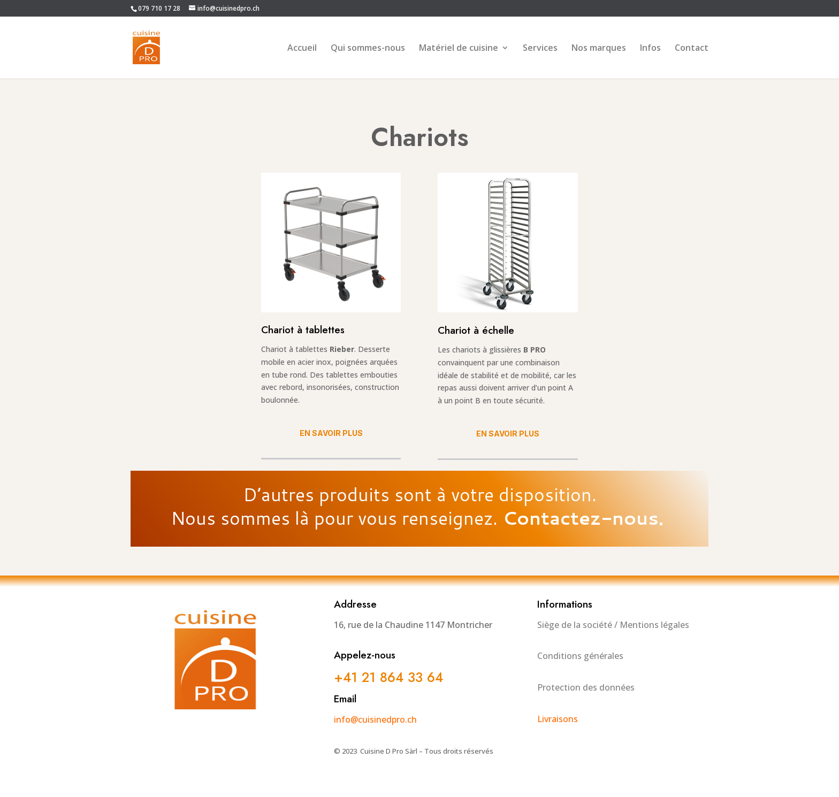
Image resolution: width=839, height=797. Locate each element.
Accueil (302, 48)
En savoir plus (331, 433)
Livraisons (557, 719)
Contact (691, 48)
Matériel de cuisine (458, 48)
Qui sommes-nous (368, 48)
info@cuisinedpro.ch (375, 719)
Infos (650, 48)
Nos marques (598, 48)
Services (540, 48)
